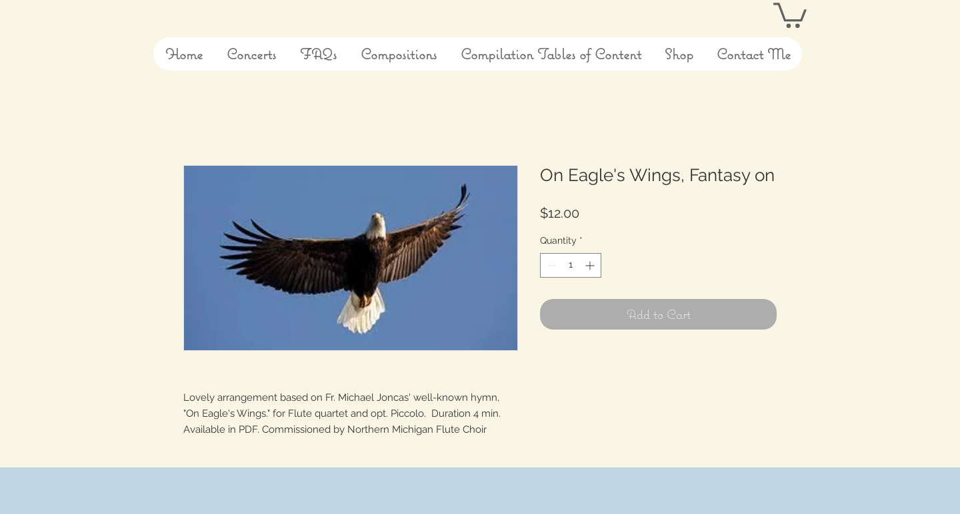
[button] (790, 14)
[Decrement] (550, 265)
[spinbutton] (571, 265)
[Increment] (591, 265)
